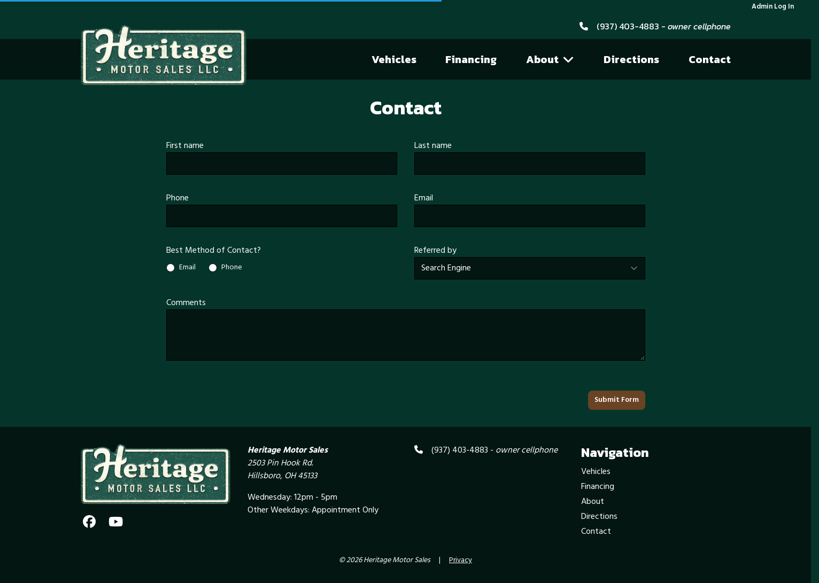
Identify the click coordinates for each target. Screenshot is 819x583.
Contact (710, 59)
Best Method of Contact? (213, 250)
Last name (433, 146)
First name (185, 146)
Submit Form (616, 400)
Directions (631, 59)
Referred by (435, 251)
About (550, 59)
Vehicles (394, 59)
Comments (186, 303)
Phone (177, 198)
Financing (471, 59)
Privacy (460, 560)
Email (423, 198)
